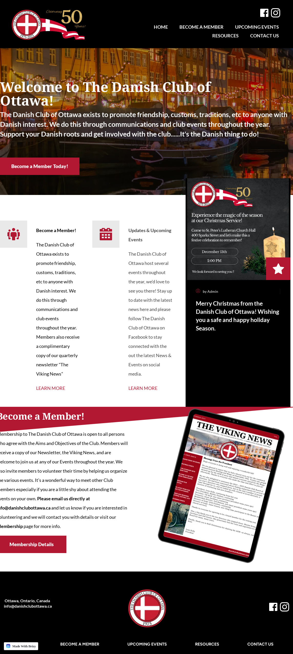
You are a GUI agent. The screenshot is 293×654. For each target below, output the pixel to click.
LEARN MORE (50, 388)
